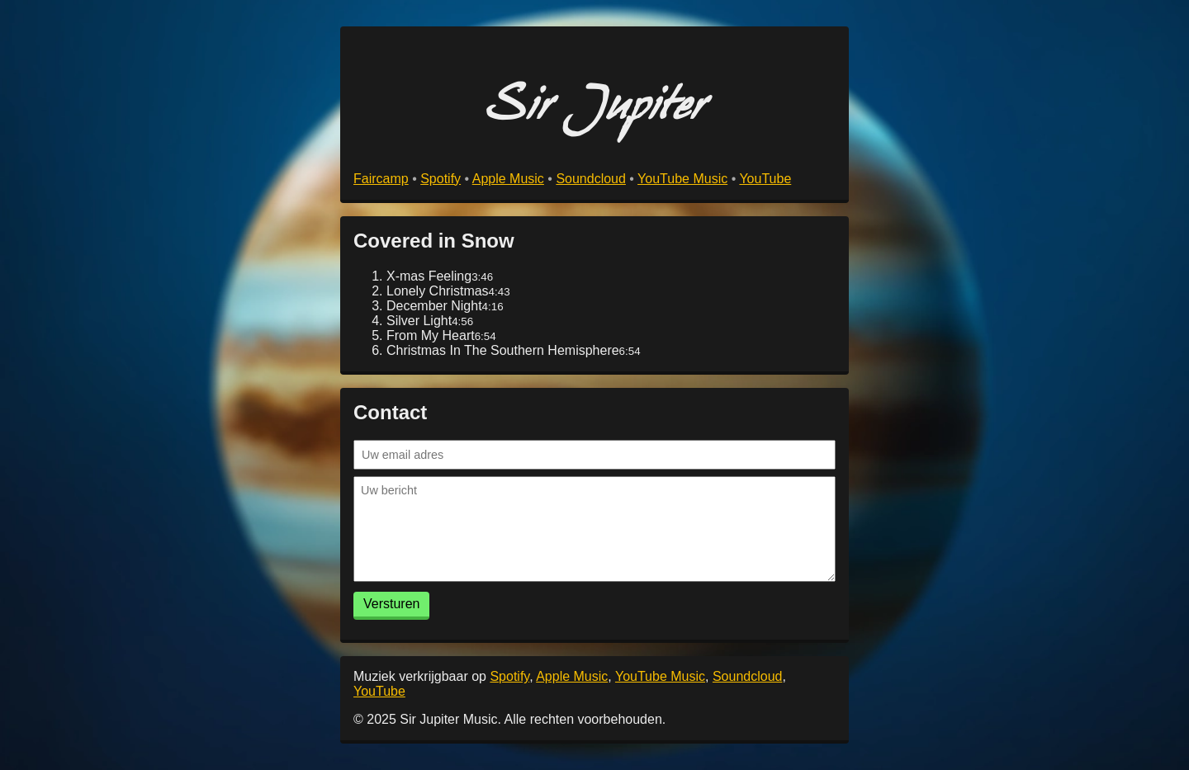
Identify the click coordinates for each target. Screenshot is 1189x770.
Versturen (391, 604)
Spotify (440, 179)
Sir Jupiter (594, 113)
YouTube (765, 179)
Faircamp (381, 179)
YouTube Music (682, 179)
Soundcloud (591, 179)
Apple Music (508, 179)
